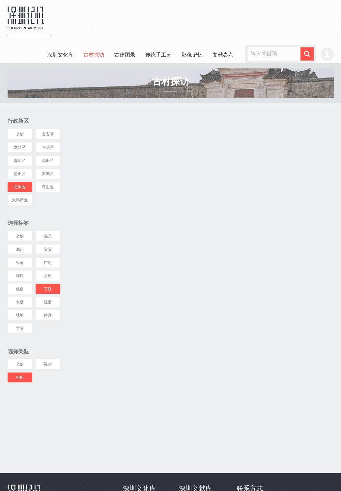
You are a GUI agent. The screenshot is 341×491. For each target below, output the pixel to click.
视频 (48, 364)
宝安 (48, 249)
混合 (48, 236)
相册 (20, 377)
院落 (48, 302)
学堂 (20, 328)
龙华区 (20, 147)
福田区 (48, 160)
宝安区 (48, 134)
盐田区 (20, 173)
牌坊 (20, 275)
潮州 (20, 249)
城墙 (20, 315)
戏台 (20, 289)
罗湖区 (48, 173)
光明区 (48, 147)
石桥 (48, 289)
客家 (20, 262)
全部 (20, 134)
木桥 (20, 302)
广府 (48, 262)
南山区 (20, 160)
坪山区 (48, 187)
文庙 (48, 275)
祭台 (48, 315)
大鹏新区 (20, 200)
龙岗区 (20, 187)
